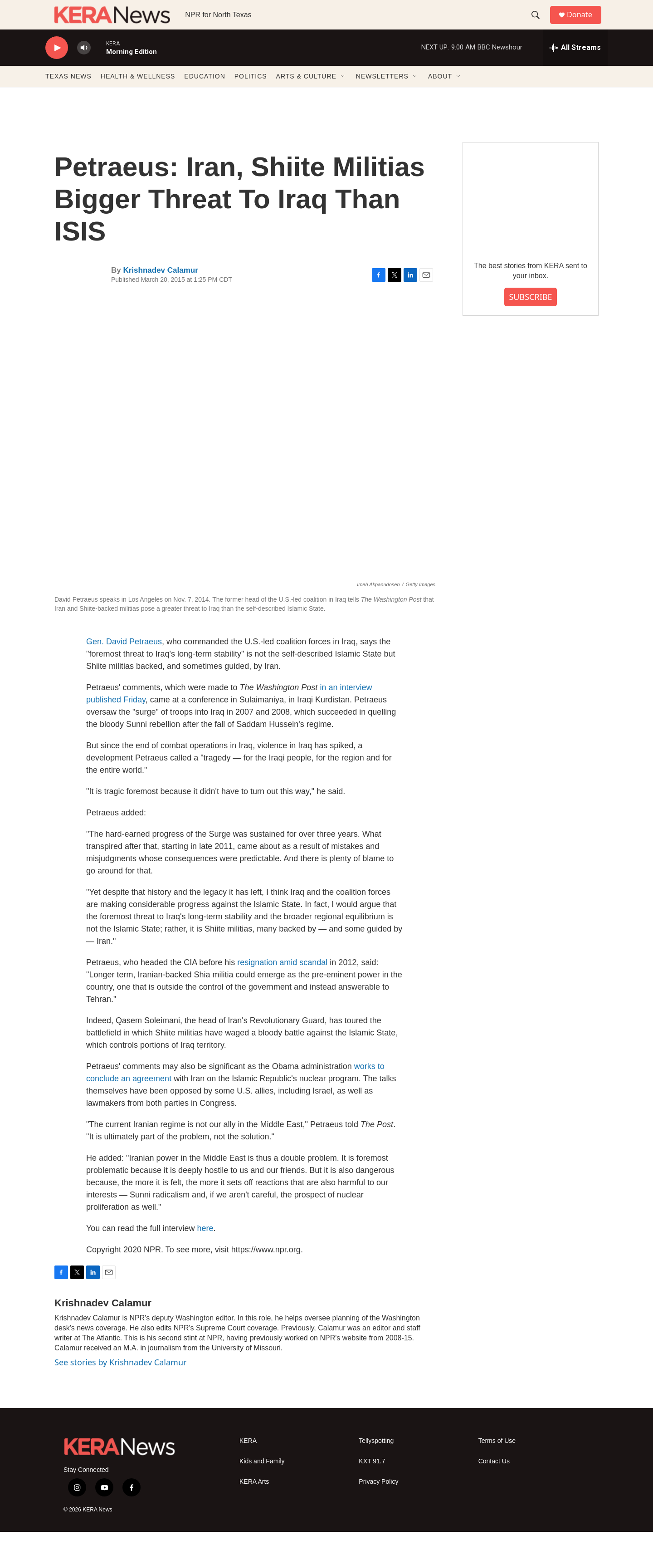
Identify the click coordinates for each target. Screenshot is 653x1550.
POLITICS (250, 94)
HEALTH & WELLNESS (138, 94)
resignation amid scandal (282, 980)
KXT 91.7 (372, 1479)
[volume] (84, 66)
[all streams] (575, 66)
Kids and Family (262, 1479)
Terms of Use (497, 1459)
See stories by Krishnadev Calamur (120, 1380)
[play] (56, 66)
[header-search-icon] (539, 24)
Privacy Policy (378, 1499)
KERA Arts (254, 1499)
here (205, 1246)
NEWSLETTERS (382, 94)
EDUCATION (204, 94)
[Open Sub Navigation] (343, 94)
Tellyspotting (376, 1459)
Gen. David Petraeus (124, 659)
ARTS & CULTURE (306, 94)
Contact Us (494, 1479)
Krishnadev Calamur (160, 288)
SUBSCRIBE (530, 314)
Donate (584, 24)
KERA (248, 1459)
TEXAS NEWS (68, 94)
